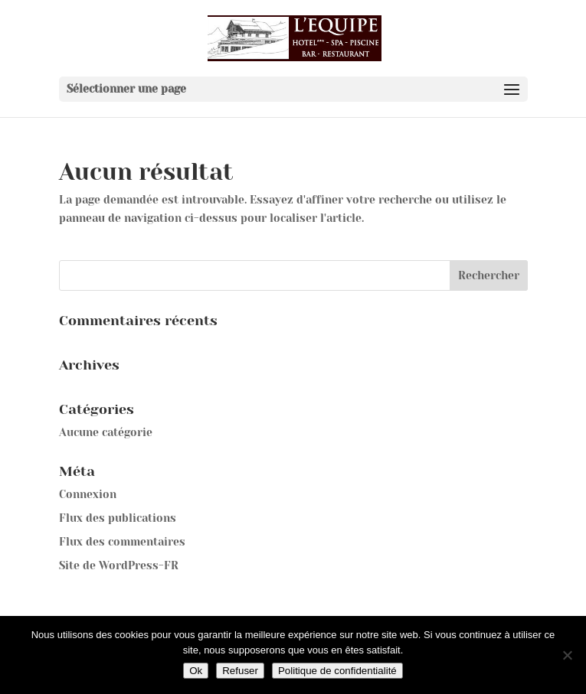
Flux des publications (117, 518)
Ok (195, 670)
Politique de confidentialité (337, 670)
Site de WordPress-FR (118, 565)
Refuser (240, 670)
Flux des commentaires (122, 542)
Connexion (87, 494)
